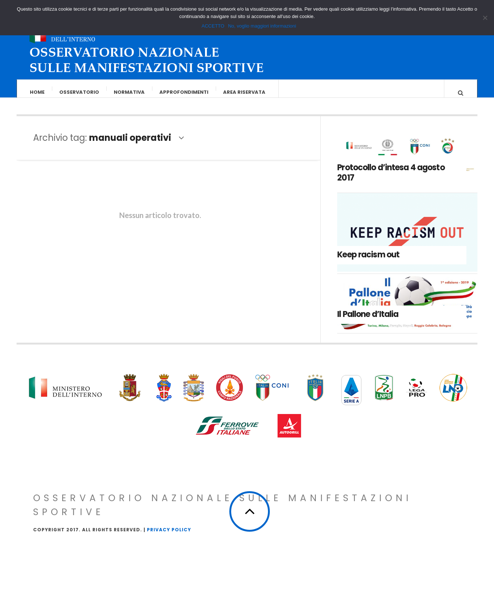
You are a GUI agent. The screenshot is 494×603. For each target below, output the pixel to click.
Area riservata (244, 92)
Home (37, 92)
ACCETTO (213, 26)
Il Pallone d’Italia (367, 321)
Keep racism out (368, 261)
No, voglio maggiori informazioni (262, 26)
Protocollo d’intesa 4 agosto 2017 (390, 180)
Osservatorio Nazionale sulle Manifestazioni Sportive (222, 512)
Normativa (129, 92)
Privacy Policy (169, 537)
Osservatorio (79, 92)
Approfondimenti (183, 92)
